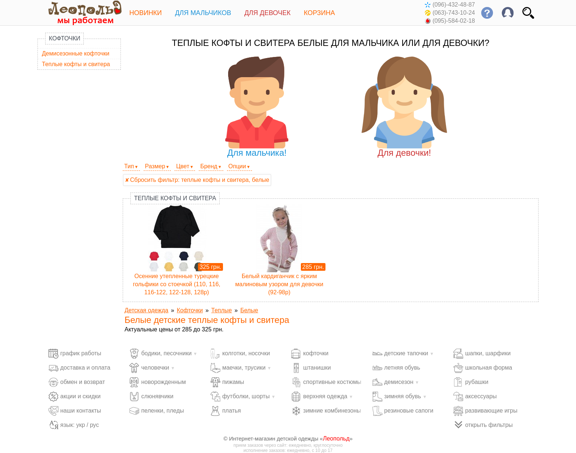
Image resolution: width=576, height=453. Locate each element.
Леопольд (336, 438)
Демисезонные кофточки (75, 53)
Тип (129, 166)
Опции (237, 166)
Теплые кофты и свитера (76, 64)
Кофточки (64, 38)
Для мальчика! (257, 107)
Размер (155, 166)
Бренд (208, 166)
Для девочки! (404, 107)
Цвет (182, 166)
